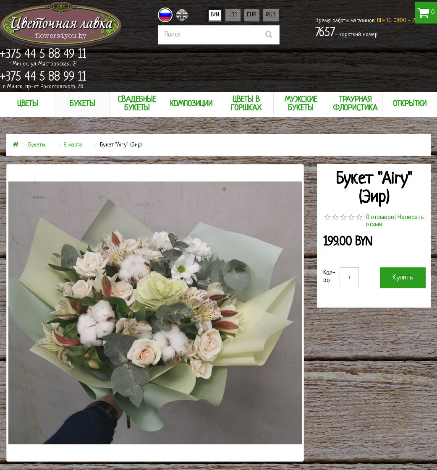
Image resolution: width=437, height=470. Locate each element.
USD (233, 15)
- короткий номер (346, 33)
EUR (251, 15)
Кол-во (329, 276)
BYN (215, 15)
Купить (403, 278)
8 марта (72, 145)
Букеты (36, 145)
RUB (271, 15)
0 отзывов (380, 217)
